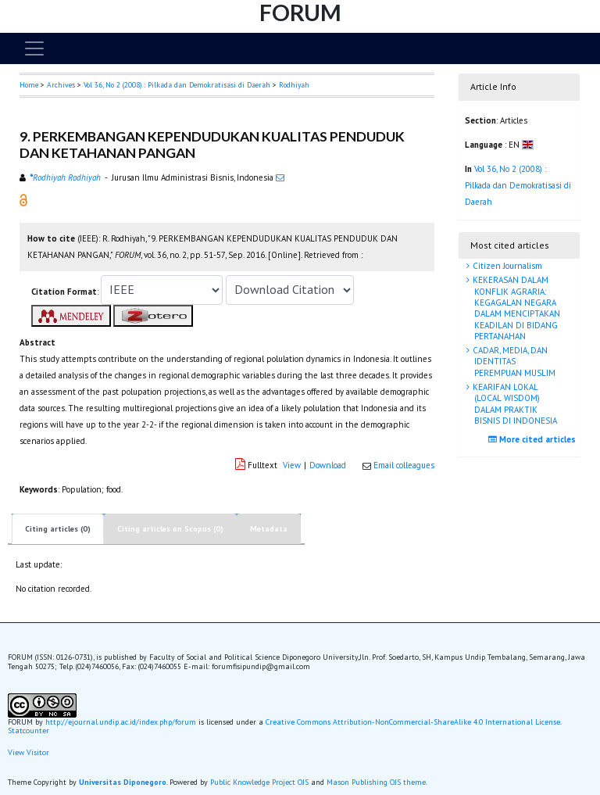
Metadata (269, 529)
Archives (61, 85)
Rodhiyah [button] (294, 85)
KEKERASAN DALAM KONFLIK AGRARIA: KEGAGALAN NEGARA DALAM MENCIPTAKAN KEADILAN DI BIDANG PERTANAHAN (515, 307)
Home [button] (29, 85)
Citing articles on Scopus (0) (170, 529)
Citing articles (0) (58, 529)
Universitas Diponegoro (122, 782)
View (292, 465)
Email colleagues (403, 465)
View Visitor (28, 752)
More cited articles (534, 439)
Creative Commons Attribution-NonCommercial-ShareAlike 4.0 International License (413, 722)
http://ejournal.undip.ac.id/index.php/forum (120, 722)
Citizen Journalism (506, 265)
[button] (23, 199)
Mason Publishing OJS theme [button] (376, 782)
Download (327, 465)
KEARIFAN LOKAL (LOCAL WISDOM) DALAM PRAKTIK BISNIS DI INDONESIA (513, 403)
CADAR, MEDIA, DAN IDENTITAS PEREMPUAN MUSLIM (512, 361)
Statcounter (28, 730)
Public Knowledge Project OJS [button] (259, 782)
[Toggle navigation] (34, 48)
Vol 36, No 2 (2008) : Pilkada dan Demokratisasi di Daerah (177, 85)
